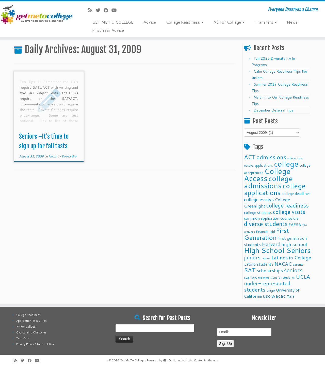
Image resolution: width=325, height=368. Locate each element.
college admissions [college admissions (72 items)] (268, 181)
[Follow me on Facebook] (107, 10)
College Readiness (184, 22)
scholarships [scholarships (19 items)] (270, 270)
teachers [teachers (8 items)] (263, 277)
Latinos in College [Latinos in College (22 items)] (291, 257)
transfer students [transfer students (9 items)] (282, 277)
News (292, 22)
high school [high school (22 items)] (294, 244)
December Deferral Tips (273, 110)
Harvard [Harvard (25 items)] (271, 244)
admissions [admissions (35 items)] (271, 157)
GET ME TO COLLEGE (112, 22)
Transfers (266, 22)
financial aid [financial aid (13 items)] (265, 231)
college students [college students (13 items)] (258, 212)
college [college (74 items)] (286, 163)
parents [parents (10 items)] (297, 264)
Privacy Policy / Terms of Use (35, 344)
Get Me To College (132, 360)
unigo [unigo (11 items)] (271, 290)
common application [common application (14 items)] (261, 218)
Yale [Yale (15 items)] (291, 296)
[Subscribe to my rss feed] (92, 10)
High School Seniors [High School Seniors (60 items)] (277, 250)
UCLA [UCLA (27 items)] (303, 276)
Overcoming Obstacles (31, 332)
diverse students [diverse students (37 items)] (265, 224)
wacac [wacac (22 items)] (278, 295)
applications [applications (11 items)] (263, 165)
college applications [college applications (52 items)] (274, 189)
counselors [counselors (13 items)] (289, 218)
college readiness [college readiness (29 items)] (287, 205)
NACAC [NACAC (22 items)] (282, 263)
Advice (149, 22)
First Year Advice (108, 30)
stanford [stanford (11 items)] (250, 277)
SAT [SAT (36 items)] (250, 270)
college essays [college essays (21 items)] (259, 199)
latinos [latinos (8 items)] (266, 258)
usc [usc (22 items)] (266, 295)
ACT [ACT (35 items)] (250, 157)
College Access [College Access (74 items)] (267, 174)
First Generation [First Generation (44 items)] (266, 234)
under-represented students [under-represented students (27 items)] (267, 286)
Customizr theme (205, 360)
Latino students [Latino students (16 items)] (258, 264)
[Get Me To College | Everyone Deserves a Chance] (37, 14)
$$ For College (229, 22)
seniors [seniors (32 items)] (293, 270)
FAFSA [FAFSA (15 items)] (294, 224)
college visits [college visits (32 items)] (289, 212)
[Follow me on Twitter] (100, 10)
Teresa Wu (68, 156)
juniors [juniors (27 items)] (252, 257)
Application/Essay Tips (31, 321)
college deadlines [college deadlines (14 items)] (296, 193)
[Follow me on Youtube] (115, 10)
